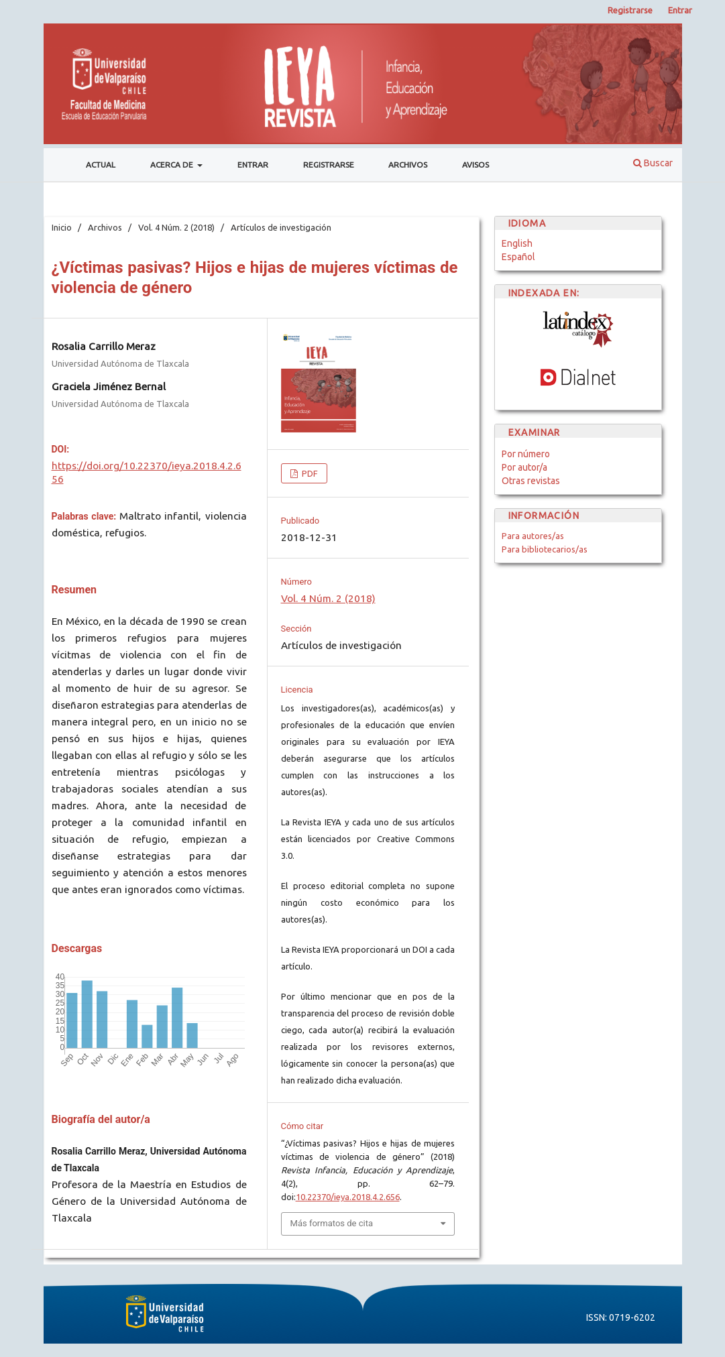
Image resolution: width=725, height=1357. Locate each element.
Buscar (653, 163)
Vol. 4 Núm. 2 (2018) (176, 227)
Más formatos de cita (332, 1223)
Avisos (475, 164)
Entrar (252, 164)
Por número (526, 454)
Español (518, 256)
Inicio (62, 227)
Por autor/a (524, 467)
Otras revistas (531, 480)
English (517, 243)
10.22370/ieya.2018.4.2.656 (348, 1196)
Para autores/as (533, 535)
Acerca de (172, 164)
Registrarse (328, 164)
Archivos (407, 164)
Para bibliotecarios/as (545, 549)
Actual (100, 164)
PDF (309, 473)
